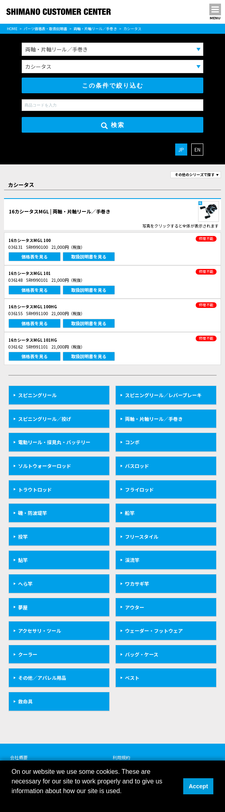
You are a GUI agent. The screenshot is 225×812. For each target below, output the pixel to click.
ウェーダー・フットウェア (154, 630)
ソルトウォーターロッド (44, 465)
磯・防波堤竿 (32, 512)
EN (197, 149)
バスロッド (137, 465)
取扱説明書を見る (88, 256)
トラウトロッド (35, 489)
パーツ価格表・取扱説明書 (45, 28)
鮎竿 (23, 559)
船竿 (130, 512)
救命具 (25, 701)
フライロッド (139, 489)
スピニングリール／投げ (44, 418)
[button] (13, 801)
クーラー (27, 654)
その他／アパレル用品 (42, 677)
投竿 (23, 536)
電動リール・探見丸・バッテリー (54, 442)
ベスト (132, 677)
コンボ (132, 442)
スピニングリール (37, 395)
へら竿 (25, 583)
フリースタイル (141, 536)
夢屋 (23, 607)
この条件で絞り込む (112, 85)
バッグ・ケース (141, 654)
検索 (113, 125)
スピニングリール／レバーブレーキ (163, 395)
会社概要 (19, 757)
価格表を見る (34, 256)
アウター (134, 607)
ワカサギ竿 (137, 583)
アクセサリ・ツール (39, 630)
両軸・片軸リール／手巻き (95, 28)
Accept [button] (198, 786)
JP (181, 149)
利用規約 (121, 757)
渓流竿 (132, 559)
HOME (12, 28)
